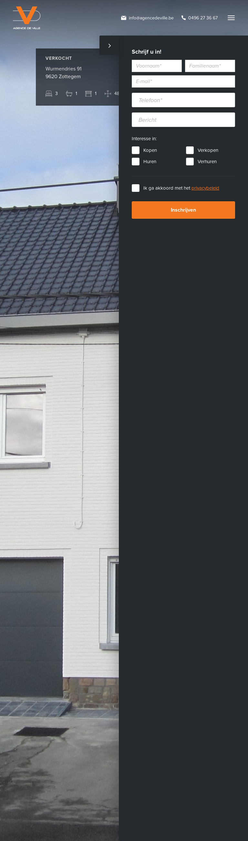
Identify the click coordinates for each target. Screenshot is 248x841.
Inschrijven (183, 210)
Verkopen (208, 150)
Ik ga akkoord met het (181, 188)
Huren (149, 161)
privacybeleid (205, 188)
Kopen (150, 150)
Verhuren (207, 161)
